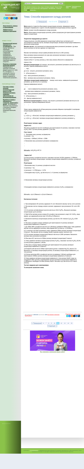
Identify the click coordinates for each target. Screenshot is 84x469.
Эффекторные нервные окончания (9, 30)
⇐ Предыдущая (42, 21)
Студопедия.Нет (34, 450)
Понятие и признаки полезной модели (9, 64)
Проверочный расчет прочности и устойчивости (10, 45)
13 (65, 323)
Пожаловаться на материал (76, 7)
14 (68, 323)
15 (71, 323)
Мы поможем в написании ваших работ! (52, 352)
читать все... (33, 10)
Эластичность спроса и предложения (10, 26)
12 (61, 323)
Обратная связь (68, 7)
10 (54, 323)
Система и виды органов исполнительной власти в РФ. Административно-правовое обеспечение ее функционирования (9, 92)
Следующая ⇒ (63, 21)
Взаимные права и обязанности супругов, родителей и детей (10, 102)
